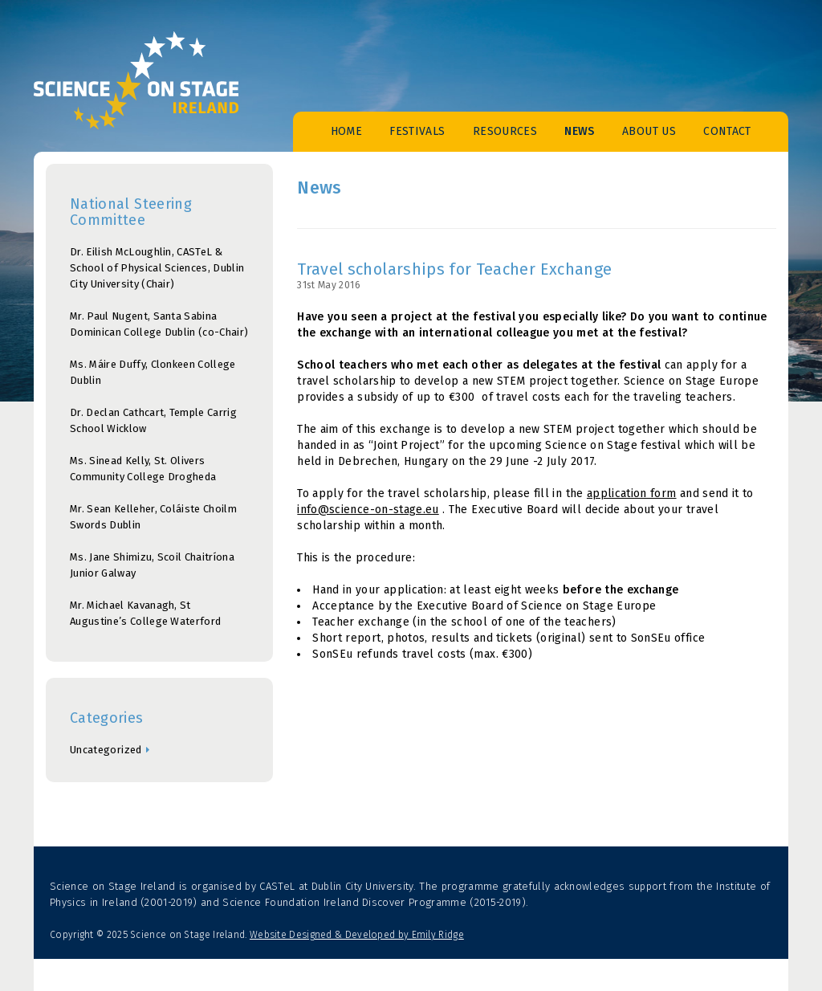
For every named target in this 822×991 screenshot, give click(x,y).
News (579, 131)
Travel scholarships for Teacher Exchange (454, 269)
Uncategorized (106, 750)
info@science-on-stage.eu (367, 509)
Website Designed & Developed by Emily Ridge (357, 934)
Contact (727, 131)
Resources (505, 131)
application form (632, 493)
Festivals (417, 131)
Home (346, 131)
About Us (649, 131)
